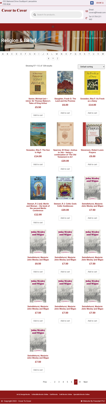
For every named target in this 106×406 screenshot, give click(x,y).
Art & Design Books (23, 394)
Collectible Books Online (40, 394)
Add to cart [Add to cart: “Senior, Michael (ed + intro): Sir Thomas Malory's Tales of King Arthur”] (38, 115)
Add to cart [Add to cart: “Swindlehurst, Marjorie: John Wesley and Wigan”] (92, 218)
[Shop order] (91, 66)
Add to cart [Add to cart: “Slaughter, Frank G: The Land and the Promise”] (65, 113)
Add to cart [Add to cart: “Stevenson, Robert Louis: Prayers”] (92, 164)
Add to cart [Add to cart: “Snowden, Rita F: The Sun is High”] (38, 164)
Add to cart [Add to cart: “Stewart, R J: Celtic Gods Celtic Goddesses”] (65, 218)
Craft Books (54, 394)
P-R (82, 38)
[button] (53, 26)
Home (76, 38)
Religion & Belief (91, 38)
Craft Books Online (65, 394)
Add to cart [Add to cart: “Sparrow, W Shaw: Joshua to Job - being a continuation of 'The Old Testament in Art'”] (65, 169)
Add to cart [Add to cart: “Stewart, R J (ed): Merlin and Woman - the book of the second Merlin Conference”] (38, 223)
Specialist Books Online (81, 394)
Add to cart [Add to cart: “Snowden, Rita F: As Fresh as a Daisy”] (92, 113)
